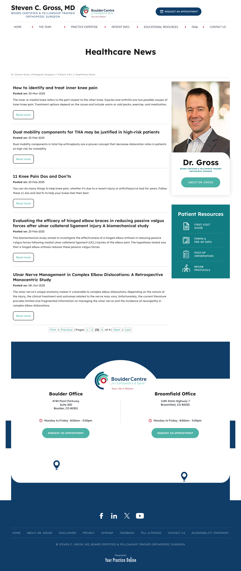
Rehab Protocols (202, 268)
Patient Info (65, 74)
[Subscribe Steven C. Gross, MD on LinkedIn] (114, 516)
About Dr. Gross (200, 182)
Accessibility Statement (210, 533)
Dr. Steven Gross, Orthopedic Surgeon (32, 74)
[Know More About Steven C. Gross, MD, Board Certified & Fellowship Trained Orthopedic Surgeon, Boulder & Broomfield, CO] (43, 11)
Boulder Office (66, 394)
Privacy (89, 533)
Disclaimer (67, 533)
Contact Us (176, 533)
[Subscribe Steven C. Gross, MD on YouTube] (140, 516)
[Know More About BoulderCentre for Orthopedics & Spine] (97, 11)
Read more (23, 114)
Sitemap (107, 533)
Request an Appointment (181, 11)
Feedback (127, 533)
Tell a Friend (151, 533)
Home (16, 533)
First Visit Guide (202, 226)
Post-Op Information (203, 254)
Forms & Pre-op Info (203, 240)
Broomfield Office (175, 394)
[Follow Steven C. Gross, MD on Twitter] (127, 516)
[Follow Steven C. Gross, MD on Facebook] (101, 516)
